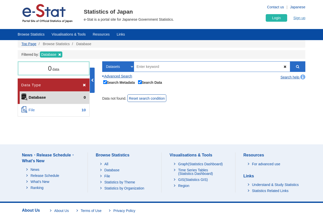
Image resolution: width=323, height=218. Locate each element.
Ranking (37, 187)
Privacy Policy (124, 210)
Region (183, 185)
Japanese (297, 7)
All (106, 164)
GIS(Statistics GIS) (193, 179)
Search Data (150, 82)
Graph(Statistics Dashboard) (200, 164)
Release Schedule (45, 175)
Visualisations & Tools (69, 34)
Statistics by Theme (119, 182)
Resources (101, 34)
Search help (292, 77)
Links (121, 34)
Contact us (275, 7)
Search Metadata (119, 82)
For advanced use (266, 164)
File (107, 176)
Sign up (299, 18)
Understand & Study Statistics (275, 184)
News (35, 169)
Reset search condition (147, 98)
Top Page (28, 44)
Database (112, 170)
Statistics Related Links (270, 191)
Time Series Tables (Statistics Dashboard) (195, 171)
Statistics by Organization (124, 188)
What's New (40, 181)
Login (276, 18)
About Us (61, 210)
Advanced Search (117, 76)
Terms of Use (91, 210)
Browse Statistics (31, 34)
